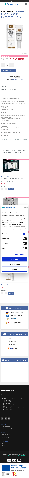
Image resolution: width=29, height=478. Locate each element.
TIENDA (3, 424)
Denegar (14, 269)
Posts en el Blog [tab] (8, 89)
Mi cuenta (7, 1)
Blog (2, 443)
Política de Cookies (20, 457)
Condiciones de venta (10, 457)
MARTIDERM (18, 141)
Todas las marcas (5, 426)
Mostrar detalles (19, 254)
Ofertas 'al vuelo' (5, 437)
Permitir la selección (14, 264)
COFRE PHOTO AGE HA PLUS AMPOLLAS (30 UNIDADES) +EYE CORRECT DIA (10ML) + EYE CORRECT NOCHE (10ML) (14, 179)
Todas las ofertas (5, 434)
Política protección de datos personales (17, 455)
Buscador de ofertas (6, 436)
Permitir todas (14, 259)
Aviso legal (5, 455)
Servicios (3, 445)
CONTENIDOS (5, 441)
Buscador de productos (17, 1)
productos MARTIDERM (18, 79)
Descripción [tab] (5, 86)
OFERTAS (3, 432)
